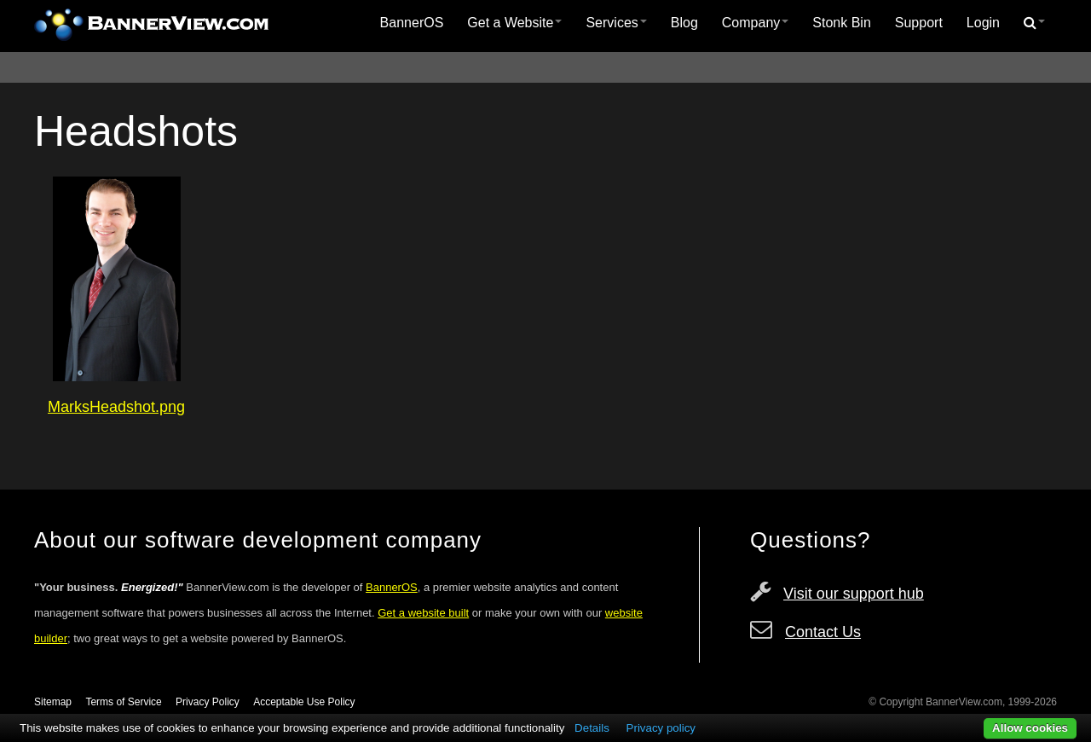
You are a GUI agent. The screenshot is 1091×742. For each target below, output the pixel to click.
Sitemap (53, 702)
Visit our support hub (853, 593)
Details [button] (591, 728)
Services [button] (616, 22)
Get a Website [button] (514, 22)
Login (983, 22)
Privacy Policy (208, 702)
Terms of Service (123, 702)
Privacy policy (661, 728)
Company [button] (755, 22)
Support (919, 22)
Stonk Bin (841, 22)
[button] (1034, 23)
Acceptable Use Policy (304, 702)
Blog (684, 22)
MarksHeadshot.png (116, 406)
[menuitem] (412, 23)
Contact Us (823, 632)
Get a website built (423, 612)
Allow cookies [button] (1030, 728)
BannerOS (412, 22)
